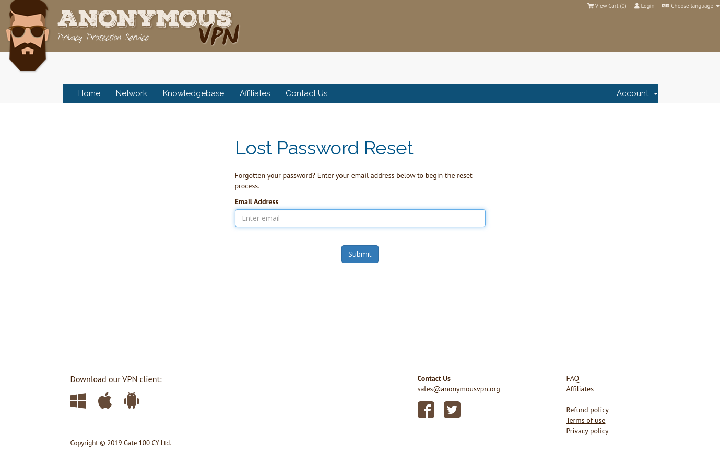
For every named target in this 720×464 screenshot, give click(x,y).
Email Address (257, 201)
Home (89, 93)
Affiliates (255, 93)
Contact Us (306, 93)
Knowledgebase (193, 93)
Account (637, 93)
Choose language (691, 5)
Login (644, 5)
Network (131, 93)
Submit (360, 254)
